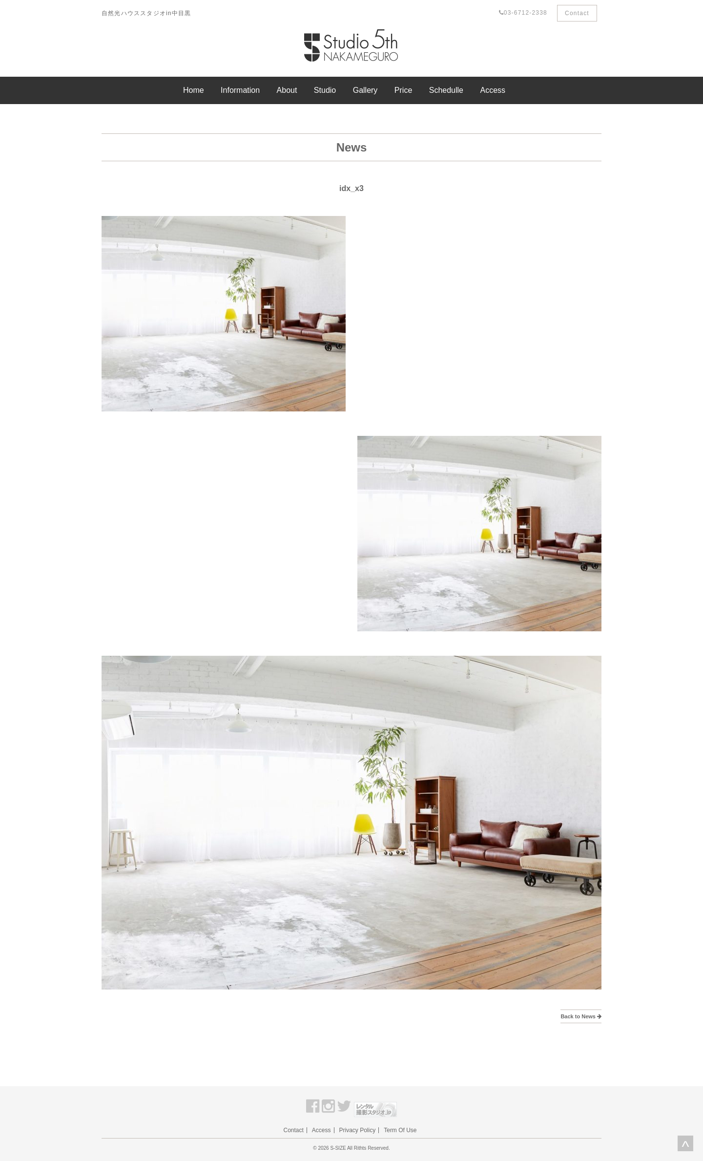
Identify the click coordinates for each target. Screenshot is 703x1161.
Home (193, 90)
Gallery (365, 90)
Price (403, 90)
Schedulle (446, 90)
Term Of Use (400, 1130)
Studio (325, 90)
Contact (577, 13)
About (287, 90)
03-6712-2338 (523, 12)
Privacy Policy (357, 1130)
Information (240, 90)
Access (492, 90)
